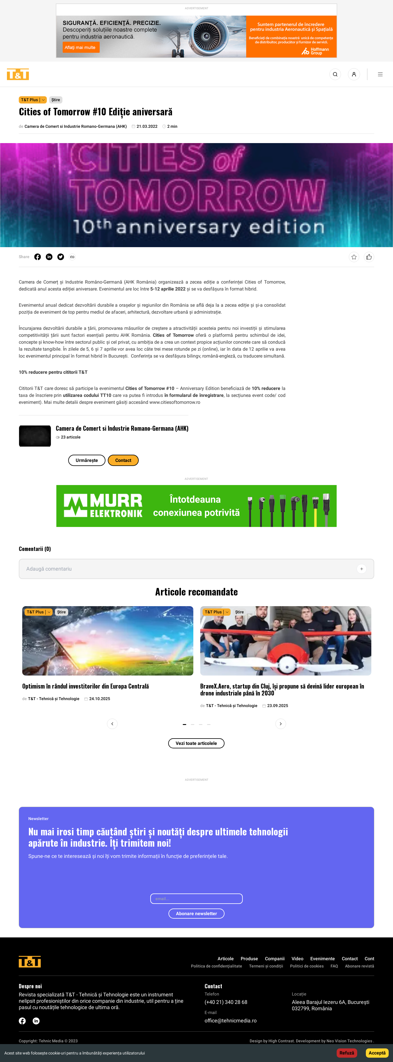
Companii (275, 958)
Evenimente (322, 958)
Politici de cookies (307, 966)
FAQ (334, 966)
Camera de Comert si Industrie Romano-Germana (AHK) (122, 428)
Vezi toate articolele (196, 743)
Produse (249, 958)
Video (297, 958)
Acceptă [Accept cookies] (377, 1053)
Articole (226, 958)
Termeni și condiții (266, 966)
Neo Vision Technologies (349, 1041)
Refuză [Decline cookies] (347, 1053)
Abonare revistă (359, 966)
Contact (123, 460)
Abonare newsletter (196, 913)
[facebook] (37, 257)
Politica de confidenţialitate (216, 966)
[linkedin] (49, 257)
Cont (369, 958)
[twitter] (60, 257)
